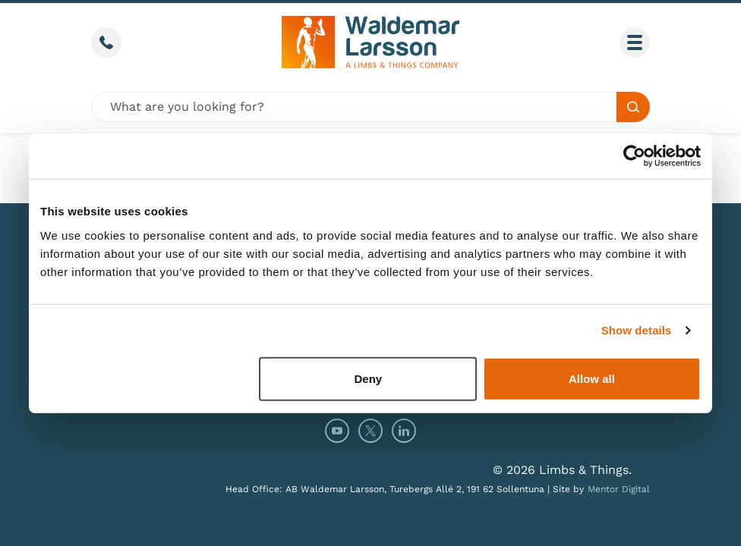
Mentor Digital (619, 489)
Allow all (592, 378)
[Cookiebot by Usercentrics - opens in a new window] (634, 156)
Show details (636, 330)
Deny (369, 378)
